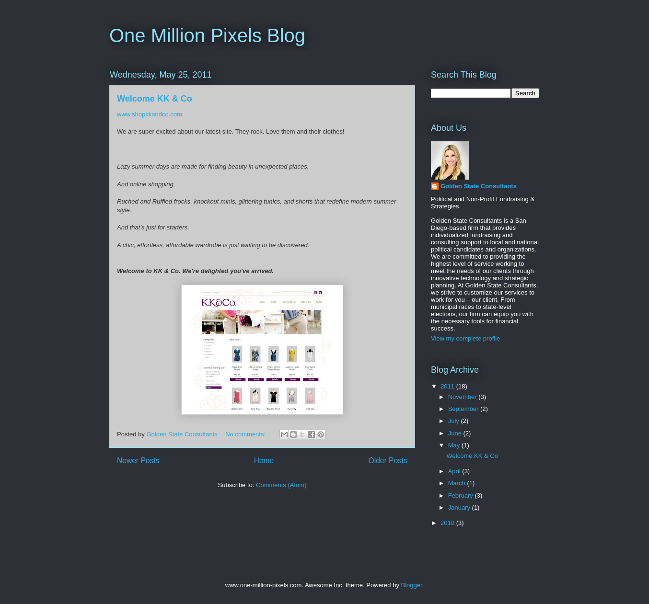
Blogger (411, 585)
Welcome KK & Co (154, 98)
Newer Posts (138, 460)
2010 (448, 522)
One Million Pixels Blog (207, 35)
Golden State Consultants (478, 186)
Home (264, 460)
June (456, 433)
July (454, 420)
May (455, 445)
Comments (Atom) (281, 485)
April (455, 471)
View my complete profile (465, 338)
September (464, 408)
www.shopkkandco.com (149, 114)
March (457, 483)
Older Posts (388, 460)
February (461, 495)
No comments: (246, 434)
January (460, 507)
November (463, 396)
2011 (448, 386)
